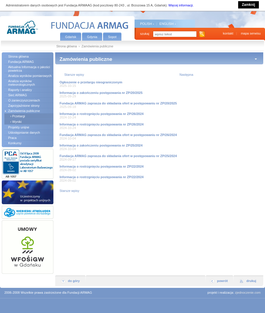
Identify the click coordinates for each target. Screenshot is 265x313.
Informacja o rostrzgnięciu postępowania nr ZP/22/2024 (102, 166)
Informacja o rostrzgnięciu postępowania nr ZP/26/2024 (102, 114)
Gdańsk (70, 37)
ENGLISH (166, 23)
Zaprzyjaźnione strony (24, 105)
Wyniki (17, 121)
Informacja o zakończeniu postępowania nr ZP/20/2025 (101, 92)
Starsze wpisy (74, 74)
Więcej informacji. (180, 5)
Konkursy (15, 143)
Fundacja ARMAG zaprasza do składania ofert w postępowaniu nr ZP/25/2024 (118, 156)
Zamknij (248, 5)
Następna (186, 74)
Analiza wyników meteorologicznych (21, 82)
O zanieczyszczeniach (24, 100)
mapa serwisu (251, 33)
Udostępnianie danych (24, 132)
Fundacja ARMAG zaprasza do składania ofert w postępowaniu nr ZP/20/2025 (118, 103)
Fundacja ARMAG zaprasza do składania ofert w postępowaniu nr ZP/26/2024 (118, 135)
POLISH (146, 23)
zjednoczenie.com (248, 292)
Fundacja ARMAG (21, 61)
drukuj (251, 281)
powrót (222, 281)
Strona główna (66, 46)
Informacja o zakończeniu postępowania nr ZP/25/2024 (101, 145)
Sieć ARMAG (17, 95)
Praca (12, 138)
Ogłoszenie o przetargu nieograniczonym (91, 82)
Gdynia (92, 37)
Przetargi (18, 116)
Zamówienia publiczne (24, 111)
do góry (74, 281)
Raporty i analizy (20, 90)
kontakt (228, 33)
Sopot (112, 37)
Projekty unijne (18, 127)
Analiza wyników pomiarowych (30, 76)
